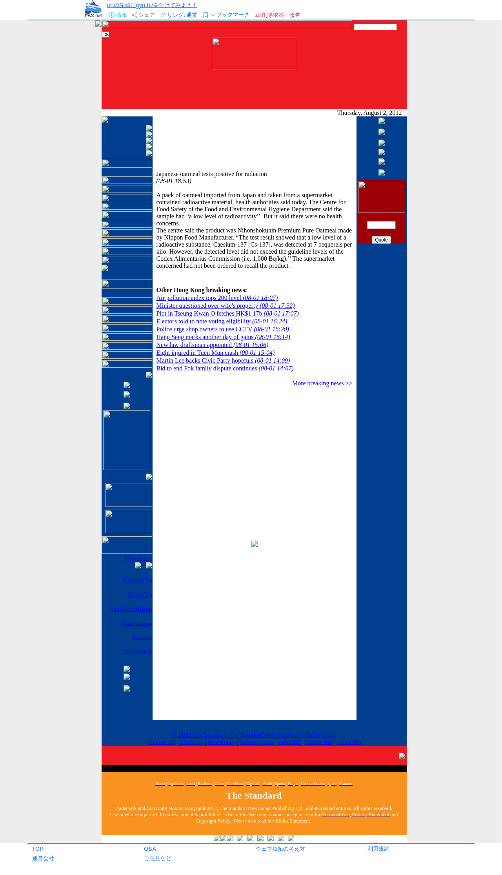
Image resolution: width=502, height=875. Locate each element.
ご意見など (157, 858)
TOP (37, 848)
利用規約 (378, 848)
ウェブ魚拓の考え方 (280, 848)
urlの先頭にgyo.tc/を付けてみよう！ (152, 5)
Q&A (150, 848)
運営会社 (43, 858)
